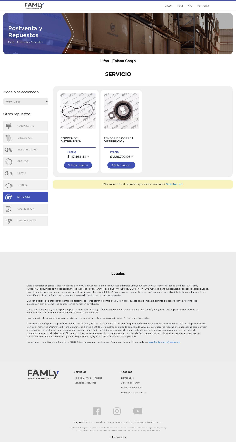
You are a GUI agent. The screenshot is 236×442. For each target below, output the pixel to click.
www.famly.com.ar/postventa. (164, 342)
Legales (78, 422)
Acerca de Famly (130, 383)
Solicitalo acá (174, 184)
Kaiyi (180, 5)
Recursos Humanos (131, 387)
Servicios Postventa (85, 383)
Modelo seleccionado (21, 92)
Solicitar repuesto (78, 165)
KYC (190, 5)
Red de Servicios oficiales (88, 378)
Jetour (168, 5)
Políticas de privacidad (133, 392)
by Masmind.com (118, 437)
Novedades (127, 378)
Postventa (203, 5)
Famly (11, 42)
